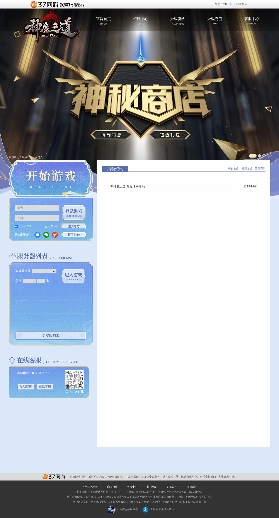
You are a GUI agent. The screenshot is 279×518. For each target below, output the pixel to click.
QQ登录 (37, 235)
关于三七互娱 (90, 486)
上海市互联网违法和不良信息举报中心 (184, 501)
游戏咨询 (26, 386)
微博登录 (55, 235)
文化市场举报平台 (83, 501)
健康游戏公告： (79, 476)
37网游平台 (54, 477)
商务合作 (112, 486)
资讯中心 (140, 21)
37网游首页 (58, 4)
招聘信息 (152, 486)
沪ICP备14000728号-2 (141, 491)
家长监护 (172, 486)
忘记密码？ (52, 226)
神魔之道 (247, 168)
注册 (225, 4)
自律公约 (192, 486)
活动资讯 (260, 168)
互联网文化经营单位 (157, 509)
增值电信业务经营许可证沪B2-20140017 (181, 491)
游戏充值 (214, 21)
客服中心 (251, 21)
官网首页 (50, 27)
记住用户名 (25, 226)
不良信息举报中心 (122, 509)
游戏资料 (177, 21)
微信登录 (46, 235)
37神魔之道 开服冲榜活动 (127, 186)
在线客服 (45, 386)
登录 (217, 4)
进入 (73, 276)
